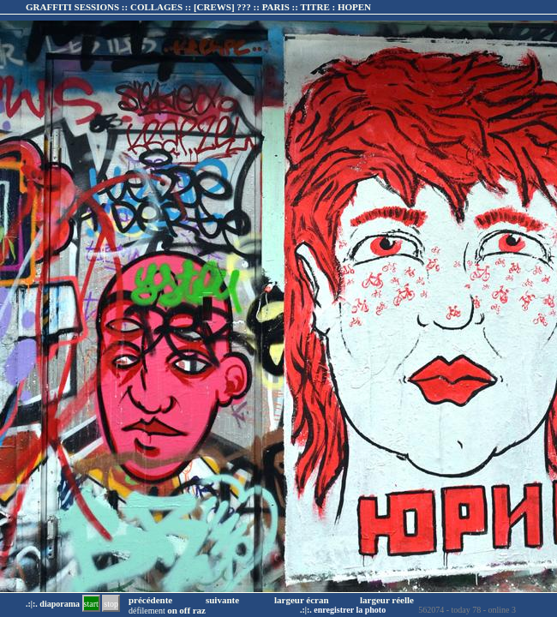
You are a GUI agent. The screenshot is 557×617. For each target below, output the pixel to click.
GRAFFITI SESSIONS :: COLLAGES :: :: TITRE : (198, 7)
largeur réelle (387, 600)
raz (199, 610)
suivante (222, 600)
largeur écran (301, 600)
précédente (150, 600)
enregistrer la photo (350, 609)
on (172, 610)
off (184, 610)
